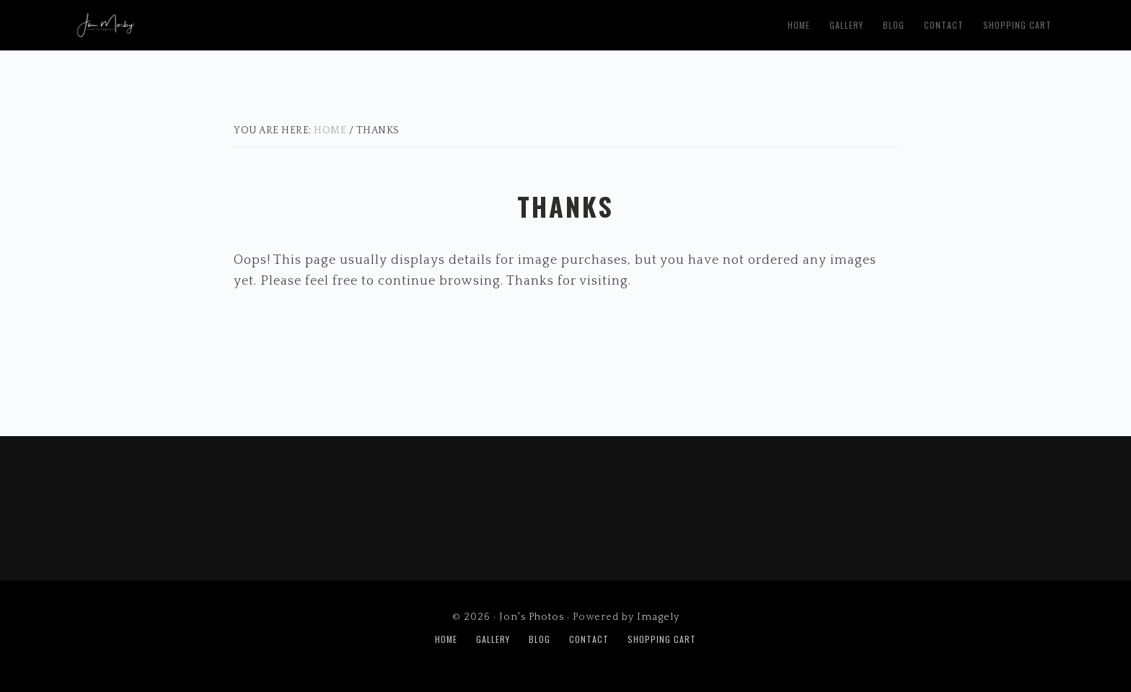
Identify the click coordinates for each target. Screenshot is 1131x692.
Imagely (658, 617)
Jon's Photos (251, 22)
